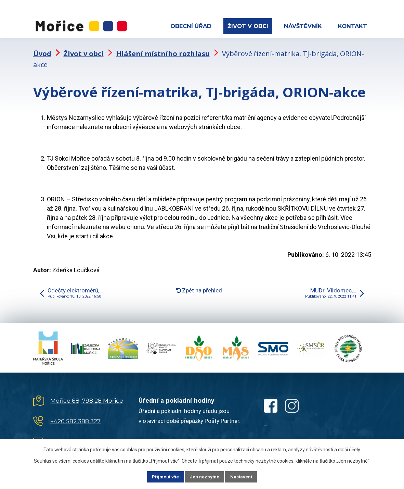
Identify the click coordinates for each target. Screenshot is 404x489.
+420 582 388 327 (75, 417)
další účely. (349, 449)
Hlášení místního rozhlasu (163, 49)
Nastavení (246, 476)
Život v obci (247, 26)
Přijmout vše (160, 476)
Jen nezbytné (205, 476)
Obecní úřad (190, 26)
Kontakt (352, 26)
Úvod (42, 49)
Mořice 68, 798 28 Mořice (86, 396)
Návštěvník (303, 26)
